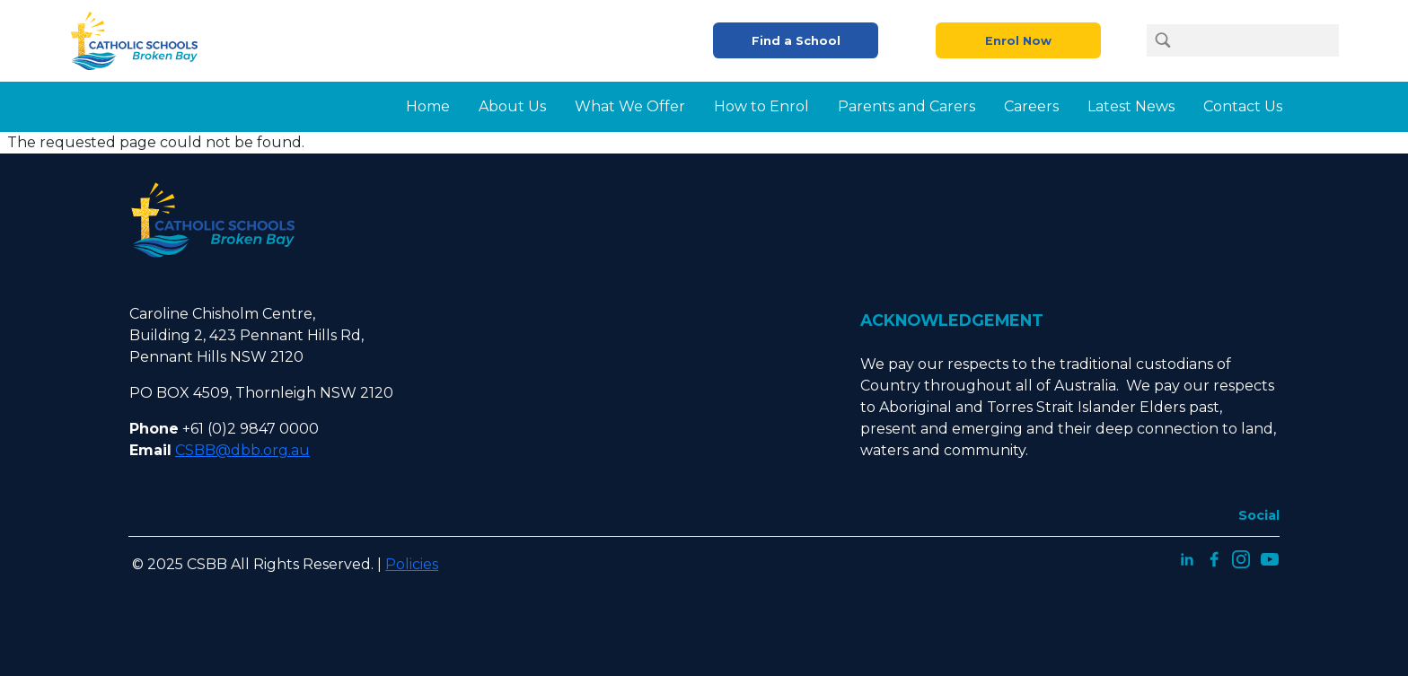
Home (428, 106)
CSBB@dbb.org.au (242, 450)
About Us (512, 106)
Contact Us (1242, 106)
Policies (411, 564)
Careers (1031, 106)
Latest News (1131, 106)
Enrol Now (1018, 41)
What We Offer (630, 106)
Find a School (796, 41)
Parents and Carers (906, 106)
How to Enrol (761, 106)
